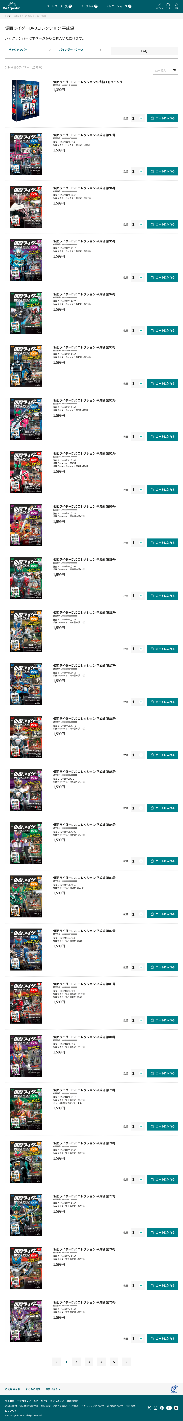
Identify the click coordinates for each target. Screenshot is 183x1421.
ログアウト (11, 1410)
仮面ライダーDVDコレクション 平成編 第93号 (84, 347)
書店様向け (73, 1401)
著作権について (115, 1406)
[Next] (126, 1362)
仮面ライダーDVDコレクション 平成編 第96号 (84, 188)
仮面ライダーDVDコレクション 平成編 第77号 (84, 1196)
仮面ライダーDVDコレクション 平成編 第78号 (84, 1143)
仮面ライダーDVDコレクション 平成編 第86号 (84, 718)
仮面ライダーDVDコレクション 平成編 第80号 (84, 1037)
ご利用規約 (11, 1406)
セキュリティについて (93, 1406)
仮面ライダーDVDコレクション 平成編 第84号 (84, 824)
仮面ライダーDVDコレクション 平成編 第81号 (84, 984)
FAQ (144, 51)
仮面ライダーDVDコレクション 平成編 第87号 (84, 665)
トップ (8, 16)
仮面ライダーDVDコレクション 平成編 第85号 (84, 771)
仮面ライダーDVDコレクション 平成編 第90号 (84, 506)
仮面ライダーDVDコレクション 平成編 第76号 (84, 1249)
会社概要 (130, 1406)
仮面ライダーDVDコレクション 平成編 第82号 (84, 931)
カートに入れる (165, 118)
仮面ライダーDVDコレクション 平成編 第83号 (84, 877)
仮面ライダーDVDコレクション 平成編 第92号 (84, 400)
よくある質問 (32, 1389)
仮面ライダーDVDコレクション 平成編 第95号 (84, 241)
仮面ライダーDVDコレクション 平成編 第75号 (84, 1302)
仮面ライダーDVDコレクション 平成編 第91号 (84, 453)
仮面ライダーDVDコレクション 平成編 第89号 (84, 559)
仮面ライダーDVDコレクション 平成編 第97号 (84, 135)
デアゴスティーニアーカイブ (32, 1401)
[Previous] (56, 1362)
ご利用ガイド (12, 1389)
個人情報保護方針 (28, 1406)
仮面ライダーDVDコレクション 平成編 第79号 (84, 1090)
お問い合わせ (53, 1389)
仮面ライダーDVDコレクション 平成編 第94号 (84, 294)
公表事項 (74, 1406)
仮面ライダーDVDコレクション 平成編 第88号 (84, 612)
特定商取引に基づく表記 (54, 1406)
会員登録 (9, 1401)
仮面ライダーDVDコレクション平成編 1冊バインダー (89, 82)
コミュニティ (57, 1401)
